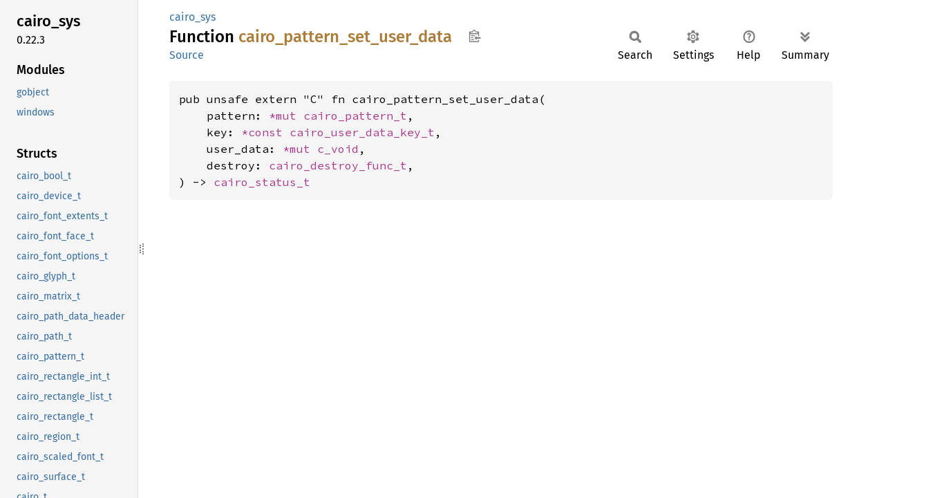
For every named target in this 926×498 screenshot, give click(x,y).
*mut (286, 115)
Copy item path (474, 36)
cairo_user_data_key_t (362, 132)
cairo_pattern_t (355, 115)
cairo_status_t (262, 182)
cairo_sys (192, 17)
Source (186, 55)
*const (265, 132)
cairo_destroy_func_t (338, 165)
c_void (338, 149)
